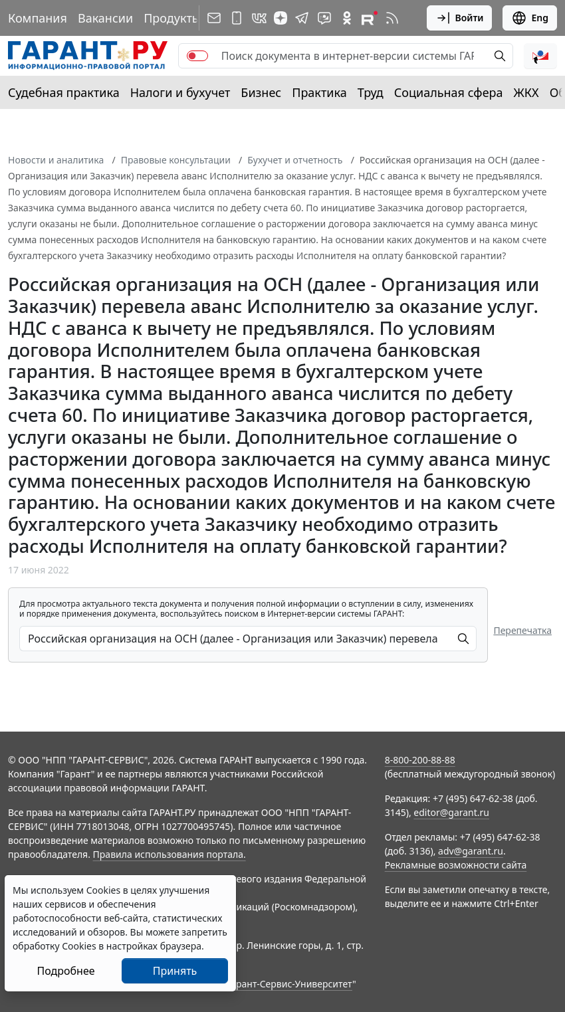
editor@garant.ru (451, 812)
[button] (540, 55)
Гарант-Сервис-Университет (289, 983)
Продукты (172, 18)
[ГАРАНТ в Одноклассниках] (347, 18)
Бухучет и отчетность (294, 159)
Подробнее (65, 970)
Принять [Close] (175, 970)
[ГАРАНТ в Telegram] (302, 18)
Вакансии (105, 18)
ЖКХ (526, 92)
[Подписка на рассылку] (214, 18)
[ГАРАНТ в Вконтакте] (259, 18)
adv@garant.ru (470, 851)
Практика (319, 92)
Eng (529, 18)
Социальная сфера (448, 92)
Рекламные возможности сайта (456, 865)
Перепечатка (522, 630)
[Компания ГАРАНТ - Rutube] (370, 18)
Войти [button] (459, 18)
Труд (371, 92)
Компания (37, 18)
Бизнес (261, 92)
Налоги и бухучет (180, 92)
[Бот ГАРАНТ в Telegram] (324, 18)
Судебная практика (64, 92)
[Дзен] (280, 18)
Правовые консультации (176, 159)
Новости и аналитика (56, 159)
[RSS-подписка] (392, 18)
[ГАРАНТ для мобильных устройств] (237, 18)
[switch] (197, 56)
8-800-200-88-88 (420, 760)
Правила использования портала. (169, 854)
